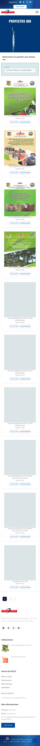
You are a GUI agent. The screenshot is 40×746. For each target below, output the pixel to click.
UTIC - (30, 741)
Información (8, 725)
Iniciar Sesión (20, 6)
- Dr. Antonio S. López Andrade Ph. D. (13, 696)
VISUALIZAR (14, 122)
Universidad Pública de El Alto (16, 645)
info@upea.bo (8, 713)
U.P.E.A (23, 741)
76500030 (8, 710)
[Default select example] (20, 70)
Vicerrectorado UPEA (13, 657)
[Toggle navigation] (37, 12)
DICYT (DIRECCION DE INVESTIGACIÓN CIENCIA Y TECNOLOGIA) (18, 718)
